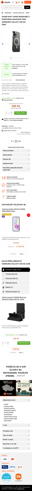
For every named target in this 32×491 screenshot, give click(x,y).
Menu (27, 2)
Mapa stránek (7, 420)
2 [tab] (13, 58)
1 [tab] (11, 58)
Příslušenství (8, 12)
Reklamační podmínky (10, 410)
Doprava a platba (8, 406)
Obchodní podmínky (9, 408)
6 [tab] (21, 58)
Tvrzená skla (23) (9, 274)
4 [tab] (17, 58)
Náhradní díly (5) (9, 283)
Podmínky (14, 68)
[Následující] (29, 44)
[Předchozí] (3, 44)
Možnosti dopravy (7, 100)
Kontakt (6, 404)
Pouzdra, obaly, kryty (18, 12)
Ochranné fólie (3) (10, 278)
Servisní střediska (8, 412)
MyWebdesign (20, 488)
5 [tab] (19, 58)
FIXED (27, 12)
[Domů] (2, 13)
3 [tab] (15, 58)
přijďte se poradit (10, 198)
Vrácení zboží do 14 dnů (10, 416)
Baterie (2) (7, 287)
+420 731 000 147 (23, 133)
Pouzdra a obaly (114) (11, 269)
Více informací (5, 93)
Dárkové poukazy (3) (11, 291)
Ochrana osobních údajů (10, 418)
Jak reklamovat (8, 414)
